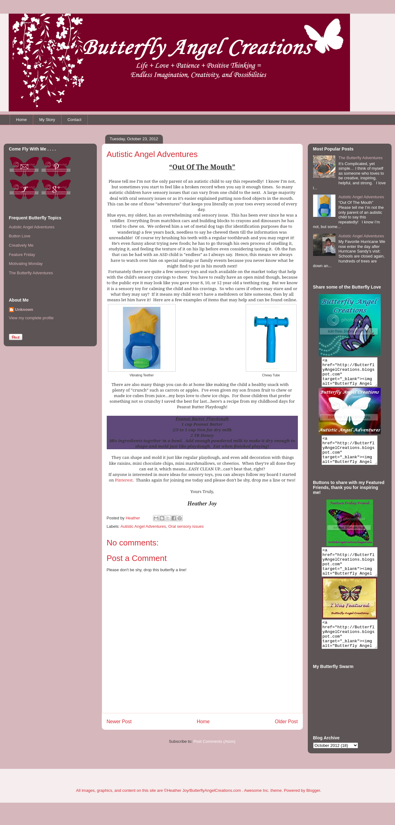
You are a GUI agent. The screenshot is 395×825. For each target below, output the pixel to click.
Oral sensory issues (186, 526)
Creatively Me (21, 245)
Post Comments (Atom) (215, 741)
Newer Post (119, 721)
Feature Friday (22, 254)
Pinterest (124, 480)
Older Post (286, 721)
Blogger (313, 812)
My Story (47, 119)
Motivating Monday (26, 263)
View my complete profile (31, 318)
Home (21, 119)
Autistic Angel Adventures (143, 526)
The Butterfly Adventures (31, 273)
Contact (74, 119)
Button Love (19, 236)
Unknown (24, 309)
